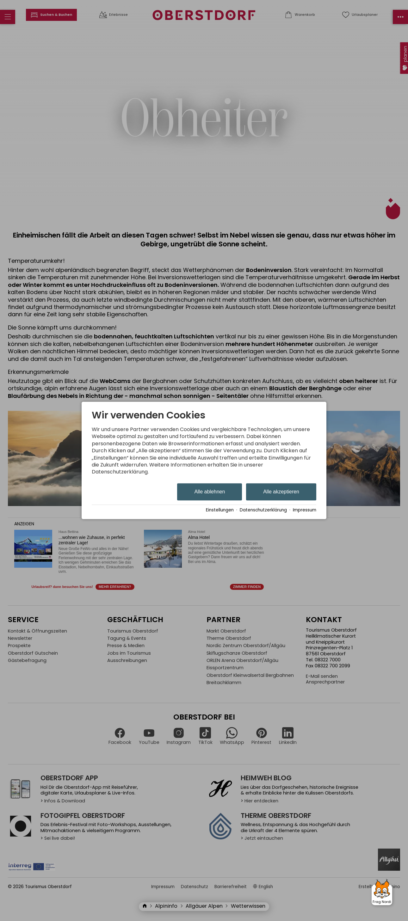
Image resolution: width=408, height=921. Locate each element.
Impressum (304, 510)
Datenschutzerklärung (263, 510)
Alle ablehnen (209, 491)
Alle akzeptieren (281, 491)
